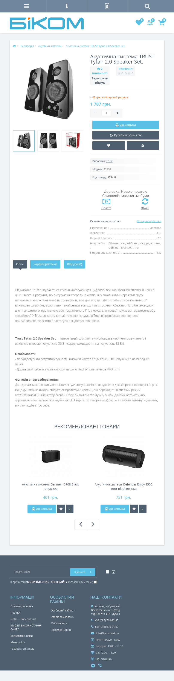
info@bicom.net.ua (105, 633)
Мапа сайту (18, 642)
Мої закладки (59, 623)
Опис (20, 264)
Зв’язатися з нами (22, 636)
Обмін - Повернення (23, 619)
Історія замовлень (62, 617)
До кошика (42, 509)
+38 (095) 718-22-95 (104, 620)
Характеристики (45, 264)
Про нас (15, 612)
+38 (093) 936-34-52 (104, 627)
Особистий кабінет (63, 610)
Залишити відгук (100, 80)
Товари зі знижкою (22, 649)
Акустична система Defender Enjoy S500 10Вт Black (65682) (123, 486)
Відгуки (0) (74, 264)
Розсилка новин (61, 630)
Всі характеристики (149, 221)
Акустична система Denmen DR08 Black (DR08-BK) (50, 486)
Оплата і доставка (22, 606)
